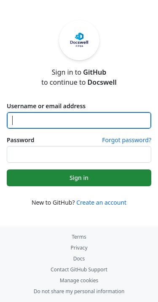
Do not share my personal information (79, 291)
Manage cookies (79, 280)
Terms (79, 236)
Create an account (101, 202)
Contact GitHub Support (79, 269)
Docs (79, 258)
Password (20, 140)
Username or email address (46, 106)
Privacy (78, 247)
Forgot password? (126, 140)
